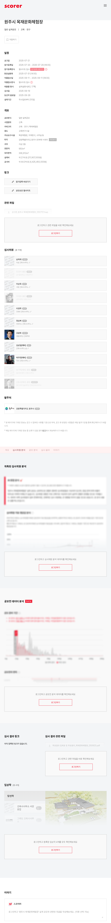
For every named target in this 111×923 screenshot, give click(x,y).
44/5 (29, 272)
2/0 (24, 284)
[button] (107, 5)
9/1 (29, 345)
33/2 (29, 296)
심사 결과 (45, 450)
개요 (7, 450)
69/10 (34, 382)
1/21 (37, 409)
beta (28, 601)
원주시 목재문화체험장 (23, 21)
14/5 (33, 370)
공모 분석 (33, 450)
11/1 (24, 321)
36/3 (25, 333)
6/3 (24, 308)
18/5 (25, 259)
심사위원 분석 (19, 450)
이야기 (56, 450)
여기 (44, 430)
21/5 (29, 358)
